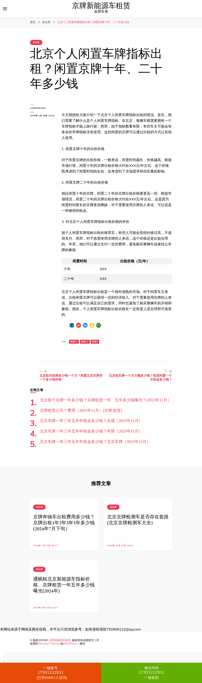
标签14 (74, 341)
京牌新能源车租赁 (101, 5)
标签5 (95, 341)
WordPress (70, 643)
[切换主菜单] (5, 8)
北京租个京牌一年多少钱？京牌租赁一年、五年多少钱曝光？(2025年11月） (105, 399)
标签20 (84, 341)
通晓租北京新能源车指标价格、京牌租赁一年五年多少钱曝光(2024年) (64, 585)
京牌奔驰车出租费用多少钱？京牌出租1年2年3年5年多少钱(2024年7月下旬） (64, 523)
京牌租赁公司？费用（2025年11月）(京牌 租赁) (81, 410)
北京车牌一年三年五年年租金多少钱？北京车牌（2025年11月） (95, 441)
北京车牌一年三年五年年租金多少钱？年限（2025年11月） (91, 431)
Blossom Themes (49, 643)
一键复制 (151, 673)
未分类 (36, 42)
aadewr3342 (38, 108)
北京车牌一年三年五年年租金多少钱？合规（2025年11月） (91, 420)
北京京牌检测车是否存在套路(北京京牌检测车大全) (138, 520)
